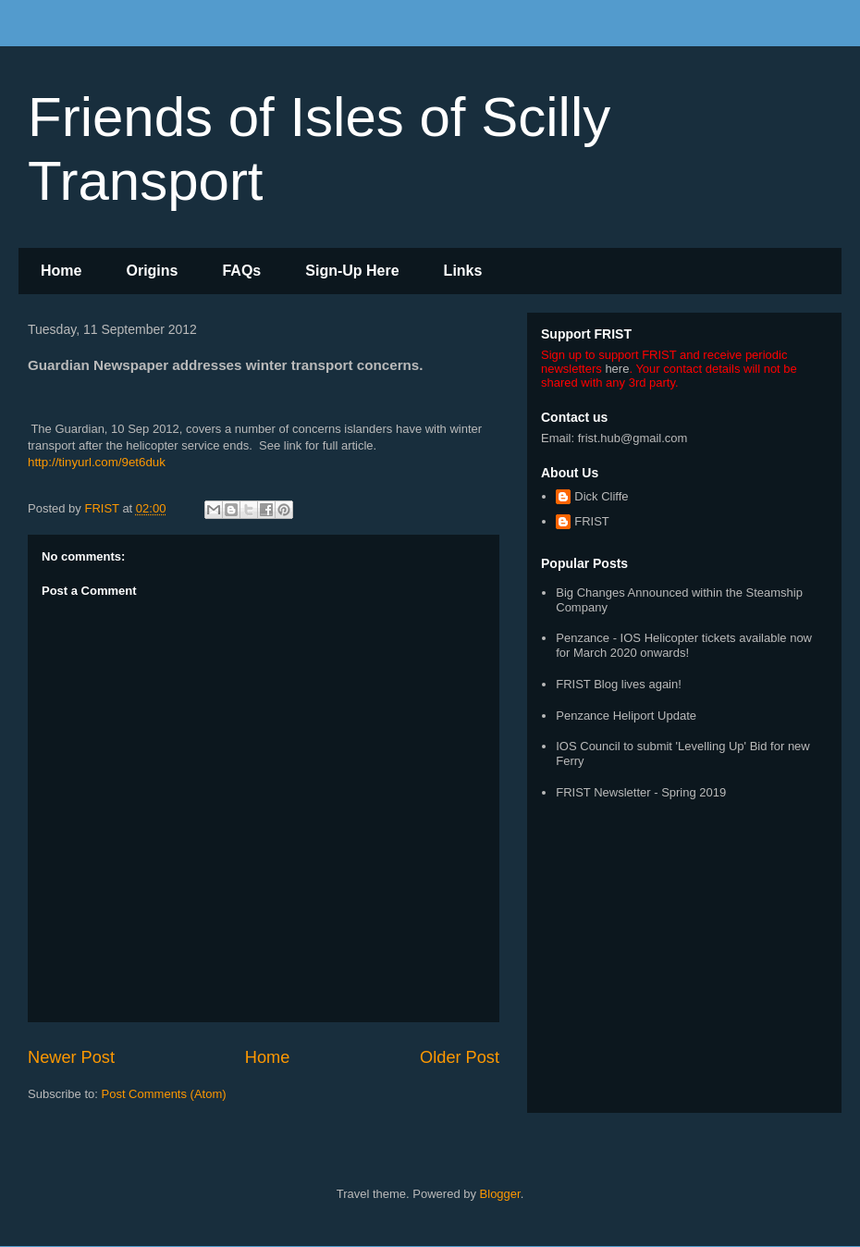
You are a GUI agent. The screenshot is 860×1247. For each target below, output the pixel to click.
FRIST (591, 521)
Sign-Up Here (352, 270)
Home (61, 270)
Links (463, 270)
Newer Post (71, 1057)
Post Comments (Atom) (164, 1094)
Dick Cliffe (601, 496)
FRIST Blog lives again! (619, 684)
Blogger (500, 1194)
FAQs (241, 270)
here (617, 369)
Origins (152, 270)
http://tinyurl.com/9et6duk (97, 462)
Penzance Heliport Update (626, 715)
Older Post (459, 1057)
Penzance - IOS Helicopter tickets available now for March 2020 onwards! (684, 645)
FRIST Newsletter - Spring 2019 (641, 792)
